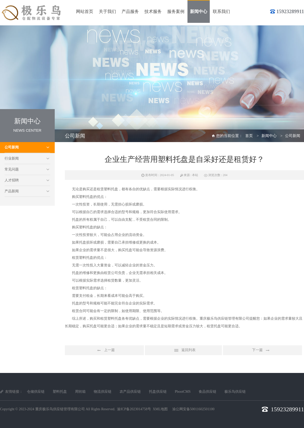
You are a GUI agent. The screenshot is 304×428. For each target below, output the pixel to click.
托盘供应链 (158, 391)
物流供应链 (102, 391)
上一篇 (104, 350)
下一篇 (262, 350)
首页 (249, 136)
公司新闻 (12, 147)
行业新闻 (12, 158)
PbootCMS (183, 391)
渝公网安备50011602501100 (193, 409)
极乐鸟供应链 (235, 391)
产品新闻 (12, 191)
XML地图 (160, 409)
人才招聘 (12, 180)
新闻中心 (269, 136)
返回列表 (183, 350)
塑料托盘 (60, 391)
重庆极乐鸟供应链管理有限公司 (60, 409)
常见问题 (12, 169)
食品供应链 (207, 391)
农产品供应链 (130, 391)
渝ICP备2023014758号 (134, 409)
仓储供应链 (36, 391)
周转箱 (80, 391)
